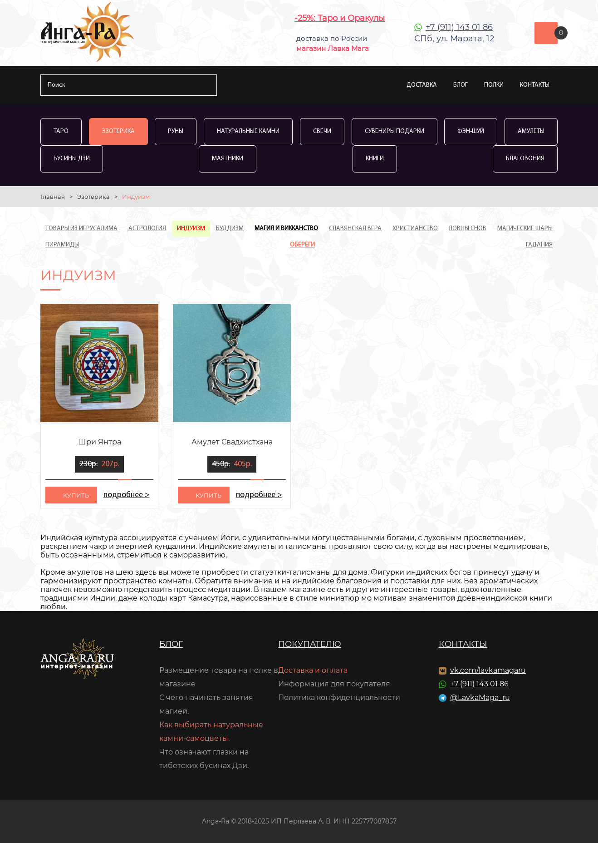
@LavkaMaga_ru (480, 697)
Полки (494, 85)
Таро (61, 131)
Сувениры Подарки (394, 131)
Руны (175, 131)
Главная (52, 196)
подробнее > (126, 495)
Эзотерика (118, 131)
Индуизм (191, 228)
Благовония (525, 158)
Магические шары (525, 228)
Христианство (415, 228)
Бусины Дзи (72, 158)
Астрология (147, 228)
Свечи (322, 131)
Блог (460, 85)
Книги (375, 158)
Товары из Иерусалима (81, 228)
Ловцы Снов (467, 228)
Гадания (539, 245)
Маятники (227, 158)
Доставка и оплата (313, 670)
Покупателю (309, 644)
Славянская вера (355, 228)
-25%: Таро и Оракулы (339, 18)
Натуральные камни (248, 131)
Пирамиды (62, 245)
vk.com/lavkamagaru (488, 670)
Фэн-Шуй (470, 131)
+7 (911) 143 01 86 (459, 27)
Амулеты (531, 131)
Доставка (422, 85)
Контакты (534, 85)
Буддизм (230, 228)
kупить (76, 495)
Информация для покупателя (334, 684)
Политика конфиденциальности (339, 697)
